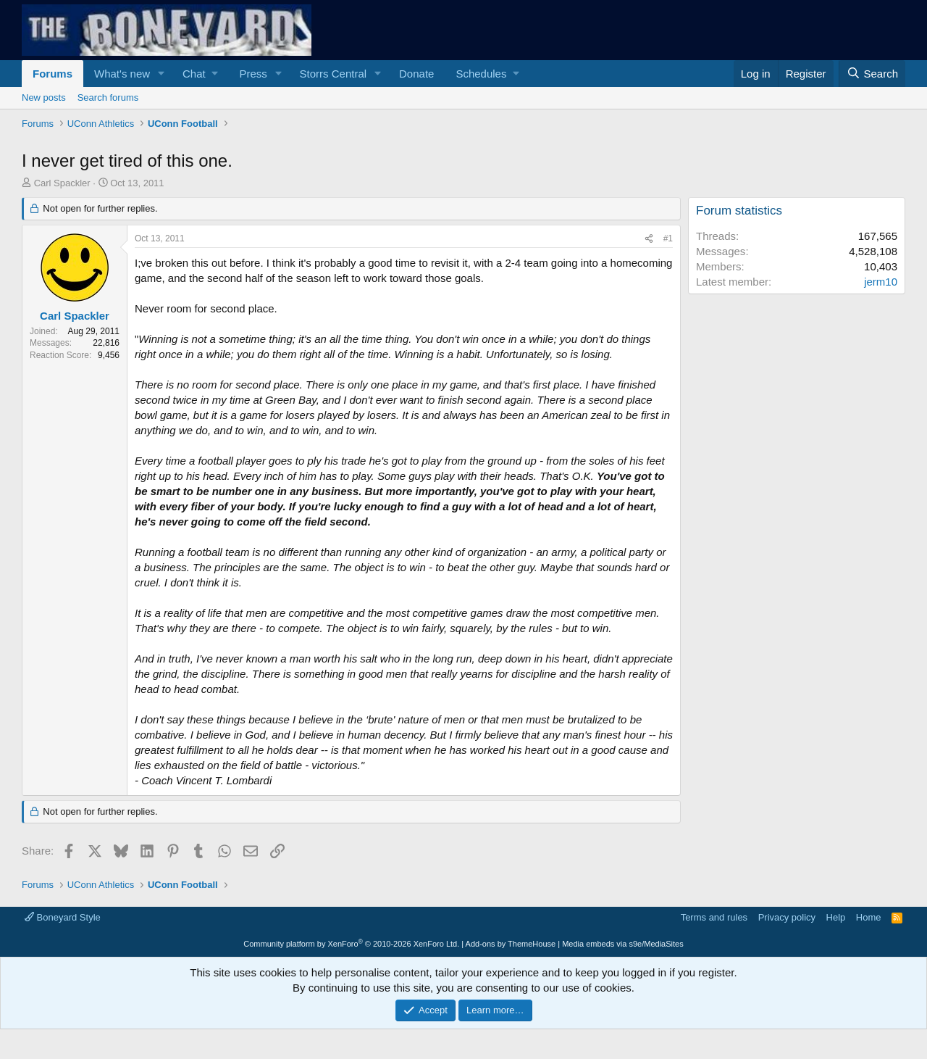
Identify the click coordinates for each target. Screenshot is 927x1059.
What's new (122, 73)
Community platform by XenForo (351, 943)
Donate (416, 73)
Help (836, 917)
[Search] (872, 73)
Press (253, 73)
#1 (668, 238)
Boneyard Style (63, 917)
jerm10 (880, 281)
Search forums (108, 97)
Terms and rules (714, 917)
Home (868, 917)
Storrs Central (333, 73)
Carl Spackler (62, 183)
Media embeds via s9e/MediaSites (623, 943)
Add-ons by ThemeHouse (511, 943)
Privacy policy (786, 917)
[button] (161, 73)
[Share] (648, 239)
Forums (52, 73)
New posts (44, 97)
